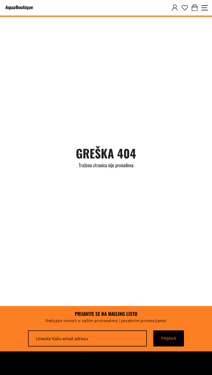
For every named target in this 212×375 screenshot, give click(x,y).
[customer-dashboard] (175, 7)
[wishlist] (185, 7)
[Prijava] (168, 338)
